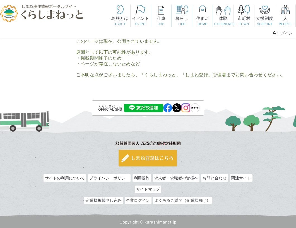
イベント (141, 21)
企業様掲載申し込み (104, 200)
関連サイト (241, 178)
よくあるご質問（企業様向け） (182, 200)
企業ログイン (138, 200)
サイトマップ (148, 189)
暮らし (182, 21)
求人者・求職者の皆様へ (176, 178)
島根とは (120, 21)
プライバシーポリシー (109, 178)
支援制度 (265, 21)
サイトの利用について (65, 178)
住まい (202, 21)
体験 (224, 21)
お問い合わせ (215, 178)
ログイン (283, 33)
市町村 (244, 21)
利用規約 (142, 178)
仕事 (161, 21)
